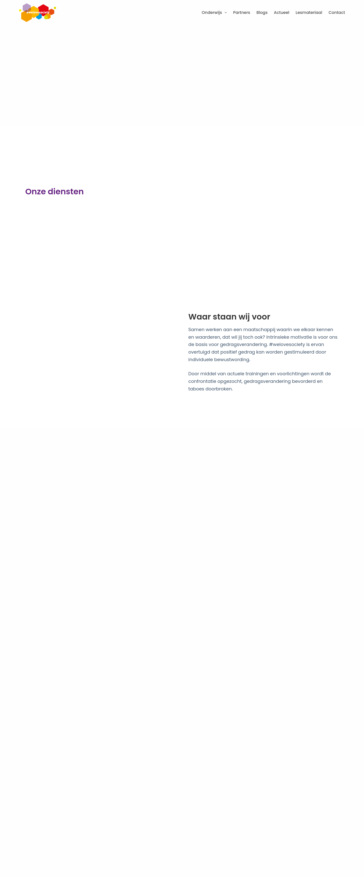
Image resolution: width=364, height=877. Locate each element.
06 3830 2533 (48, 714)
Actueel (281, 12)
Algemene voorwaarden (63, 847)
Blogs (262, 12)
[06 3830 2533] (24, 717)
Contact (337, 12)
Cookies (142, 847)
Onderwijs (215, 13)
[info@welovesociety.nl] (24, 731)
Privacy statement (111, 847)
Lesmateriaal (309, 12)
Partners (241, 12)
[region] (298, 837)
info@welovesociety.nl (60, 728)
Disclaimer (167, 847)
